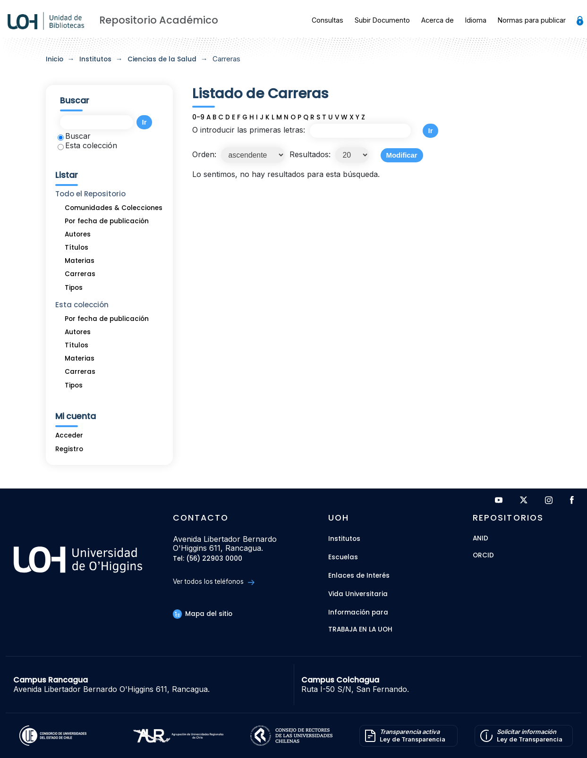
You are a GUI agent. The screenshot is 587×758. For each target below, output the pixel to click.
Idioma (475, 20)
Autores (78, 234)
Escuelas (343, 557)
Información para (358, 612)
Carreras (80, 274)
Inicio (54, 59)
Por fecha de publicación (107, 221)
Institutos (95, 59)
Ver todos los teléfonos (214, 582)
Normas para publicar (532, 20)
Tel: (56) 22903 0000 (207, 559)
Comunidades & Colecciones (113, 207)
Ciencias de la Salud (162, 59)
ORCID (483, 556)
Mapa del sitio (202, 613)
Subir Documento (382, 20)
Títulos (76, 247)
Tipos (74, 287)
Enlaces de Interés (359, 575)
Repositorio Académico (158, 20)
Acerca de (437, 20)
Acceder (69, 435)
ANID (480, 539)
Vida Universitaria (358, 594)
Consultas (327, 20)
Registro (69, 449)
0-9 (198, 117)
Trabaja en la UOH (360, 630)
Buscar (74, 136)
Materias (79, 260)
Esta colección (87, 145)
